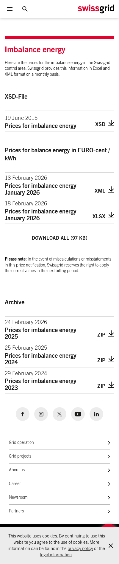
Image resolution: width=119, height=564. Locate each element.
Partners (16, 511)
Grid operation (21, 443)
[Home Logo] (96, 9)
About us (17, 470)
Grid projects (20, 456)
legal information (56, 555)
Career (15, 484)
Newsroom (18, 497)
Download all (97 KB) (59, 238)
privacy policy (80, 548)
